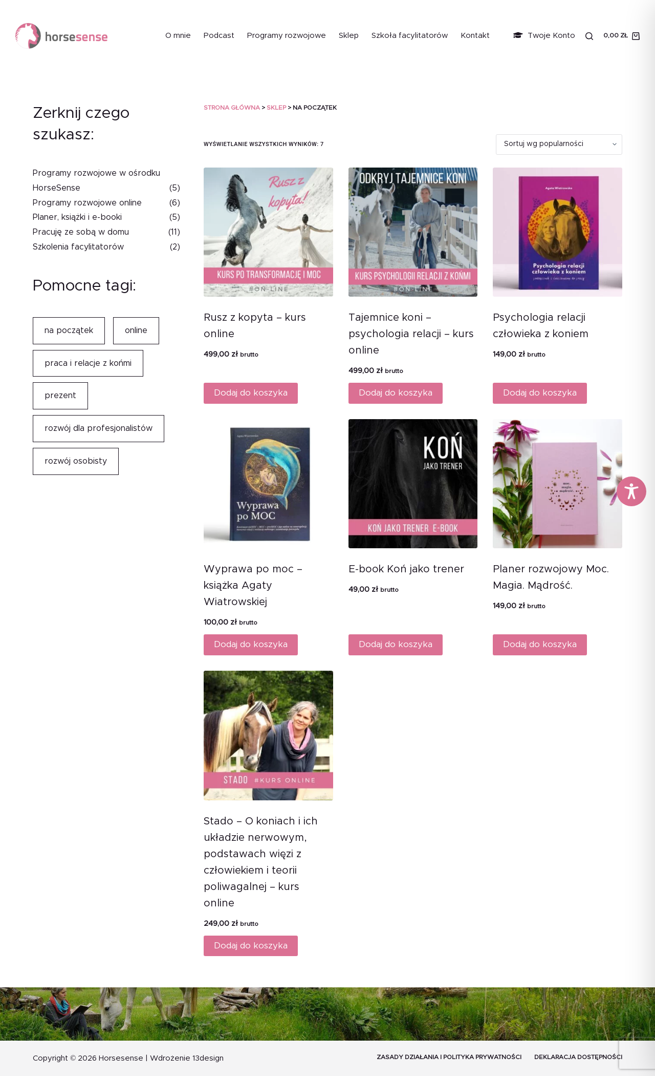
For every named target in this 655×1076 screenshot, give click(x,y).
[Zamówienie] (559, 144)
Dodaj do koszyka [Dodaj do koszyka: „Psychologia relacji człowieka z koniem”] (540, 392)
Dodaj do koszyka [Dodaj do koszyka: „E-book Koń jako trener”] (395, 644)
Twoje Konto (544, 35)
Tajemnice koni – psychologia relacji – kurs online (411, 334)
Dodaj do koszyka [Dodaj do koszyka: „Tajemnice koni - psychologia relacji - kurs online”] (395, 392)
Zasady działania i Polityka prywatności (449, 1057)
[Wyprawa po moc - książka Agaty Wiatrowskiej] (268, 484)
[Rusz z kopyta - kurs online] (268, 232)
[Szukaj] (589, 36)
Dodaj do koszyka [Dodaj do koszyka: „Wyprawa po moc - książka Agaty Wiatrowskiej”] (251, 644)
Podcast (219, 35)
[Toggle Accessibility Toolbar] (631, 491)
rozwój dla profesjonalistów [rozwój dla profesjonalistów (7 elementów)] (98, 428)
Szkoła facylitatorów (410, 35)
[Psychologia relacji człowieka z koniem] (557, 232)
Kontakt (475, 35)
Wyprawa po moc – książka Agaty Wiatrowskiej (253, 585)
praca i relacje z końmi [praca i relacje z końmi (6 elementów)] (88, 363)
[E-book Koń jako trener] (413, 484)
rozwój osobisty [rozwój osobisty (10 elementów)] (76, 461)
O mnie (178, 35)
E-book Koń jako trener (406, 569)
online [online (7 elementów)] (136, 330)
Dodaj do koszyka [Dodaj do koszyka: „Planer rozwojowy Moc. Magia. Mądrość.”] (540, 644)
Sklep (349, 35)
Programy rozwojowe (286, 35)
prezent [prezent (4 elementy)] (60, 395)
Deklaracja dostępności (578, 1057)
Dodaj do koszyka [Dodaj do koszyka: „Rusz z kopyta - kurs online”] (251, 392)
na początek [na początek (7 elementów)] (69, 330)
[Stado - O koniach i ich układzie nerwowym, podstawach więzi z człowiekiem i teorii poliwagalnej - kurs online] (268, 735)
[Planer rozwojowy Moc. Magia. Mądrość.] (557, 484)
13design (208, 1058)
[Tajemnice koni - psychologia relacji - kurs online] (413, 232)
